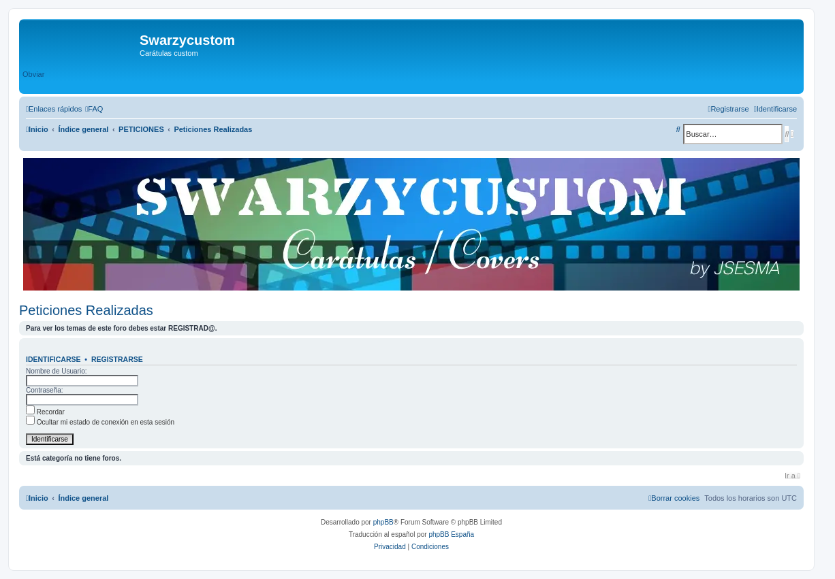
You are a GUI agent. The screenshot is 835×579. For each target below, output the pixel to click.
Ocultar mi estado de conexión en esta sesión (100, 422)
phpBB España (451, 534)
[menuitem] (94, 109)
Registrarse (117, 359)
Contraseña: (44, 390)
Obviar (33, 74)
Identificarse (53, 359)
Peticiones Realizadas (86, 310)
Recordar (45, 412)
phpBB (383, 522)
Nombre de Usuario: (56, 371)
